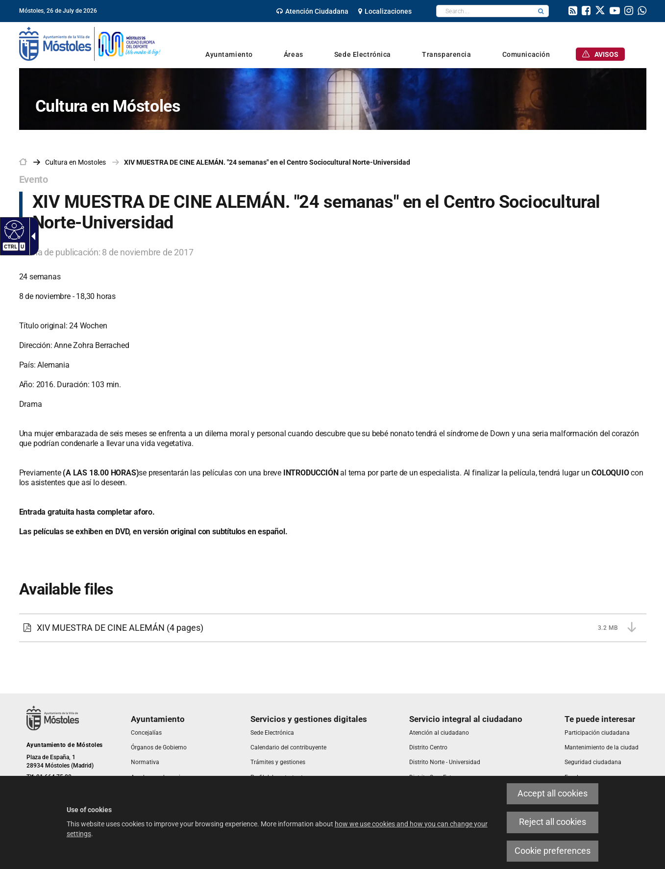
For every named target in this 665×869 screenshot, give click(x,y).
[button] (541, 11)
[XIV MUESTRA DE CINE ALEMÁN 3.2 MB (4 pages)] (333, 627)
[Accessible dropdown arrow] (31, 236)
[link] (312, 11)
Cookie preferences (553, 851)
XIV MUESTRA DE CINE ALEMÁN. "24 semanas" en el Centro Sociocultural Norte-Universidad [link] (267, 162)
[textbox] (485, 11)
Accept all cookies (552, 793)
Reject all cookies (552, 822)
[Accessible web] (12, 229)
